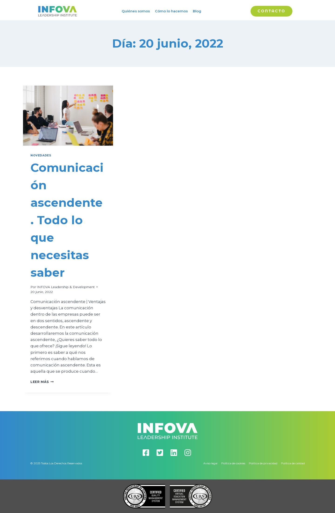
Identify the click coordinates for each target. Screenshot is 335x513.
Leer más (42, 382)
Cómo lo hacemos (171, 11)
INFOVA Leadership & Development (66, 287)
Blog (197, 11)
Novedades (40, 155)
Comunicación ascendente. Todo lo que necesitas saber (67, 220)
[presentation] (68, 116)
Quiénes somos (136, 11)
